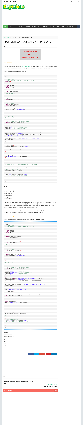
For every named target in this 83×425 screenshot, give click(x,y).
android (66, 91)
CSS (66, 96)
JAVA (16, 26)
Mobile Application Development (65, 115)
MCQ (71, 110)
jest (68, 108)
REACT (73, 122)
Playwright (66, 119)
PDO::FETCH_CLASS (25, 66)
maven (65, 110)
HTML (11, 26)
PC (71, 117)
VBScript (73, 131)
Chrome (60, 96)
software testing (62, 129)
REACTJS (52, 26)
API (72, 91)
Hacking (60, 103)
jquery (73, 108)
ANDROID (27, 26)
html (66, 103)
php (11, 37)
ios (59, 105)
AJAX (59, 91)
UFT (67, 131)
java (69, 105)
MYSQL (21, 26)
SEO (67, 126)
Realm (69, 124)
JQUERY (34, 26)
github (75, 101)
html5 (72, 103)
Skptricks (6, 37)
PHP (39, 26)
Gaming (68, 101)
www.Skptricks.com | (12, 422)
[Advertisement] (55, 13)
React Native (61, 124)
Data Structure (62, 98)
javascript (61, 108)
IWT (64, 105)
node (66, 117)
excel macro (61, 101)
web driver (72, 133)
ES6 (69, 98)
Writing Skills (61, 136)
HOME (5, 26)
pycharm (60, 122)
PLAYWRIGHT (69, 26)
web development (62, 133)
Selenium (60, 126)
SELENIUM (45, 26)
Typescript (61, 131)
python (67, 122)
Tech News (71, 129)
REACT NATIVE (60, 26)
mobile (60, 112)
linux (60, 110)
